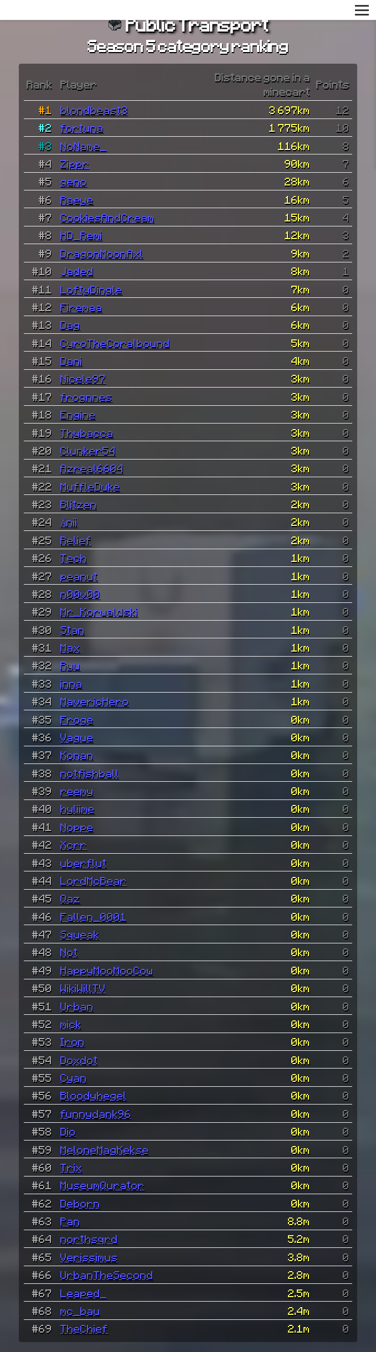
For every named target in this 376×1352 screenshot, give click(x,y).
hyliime (77, 808)
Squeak (79, 934)
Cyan (73, 1077)
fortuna (82, 127)
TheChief (84, 1328)
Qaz (70, 898)
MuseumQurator (102, 1184)
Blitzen (78, 503)
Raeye (77, 199)
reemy (77, 790)
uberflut (83, 862)
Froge (77, 719)
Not (69, 951)
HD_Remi (81, 234)
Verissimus (89, 1256)
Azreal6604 (91, 467)
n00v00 (80, 593)
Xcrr (73, 844)
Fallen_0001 (93, 916)
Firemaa (81, 306)
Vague (77, 736)
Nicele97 (83, 378)
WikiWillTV (83, 987)
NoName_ (83, 145)
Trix (71, 1167)
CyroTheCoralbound (115, 342)
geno (73, 181)
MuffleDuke (90, 486)
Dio (68, 1131)
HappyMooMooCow (106, 970)
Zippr (74, 163)
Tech (73, 557)
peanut (79, 575)
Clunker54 (88, 450)
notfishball (89, 772)
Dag (70, 324)
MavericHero (94, 700)
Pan (70, 1220)
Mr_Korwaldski (99, 611)
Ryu (70, 664)
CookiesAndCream (107, 217)
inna (71, 683)
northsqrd (89, 1238)
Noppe (77, 826)
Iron (72, 1041)
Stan (72, 629)
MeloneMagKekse (104, 1149)
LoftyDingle (91, 289)
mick (70, 1023)
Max (70, 647)
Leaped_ (83, 1292)
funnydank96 (95, 1113)
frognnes (86, 396)
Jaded (77, 270)
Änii (69, 521)
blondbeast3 (94, 109)
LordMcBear (93, 880)
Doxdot (79, 1059)
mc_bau (80, 1310)
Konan (77, 754)
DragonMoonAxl (101, 253)
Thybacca (87, 432)
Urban (77, 1006)
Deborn (80, 1203)
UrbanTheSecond (106, 1274)
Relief (75, 539)
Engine (78, 414)
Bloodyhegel (93, 1095)
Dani (71, 360)
